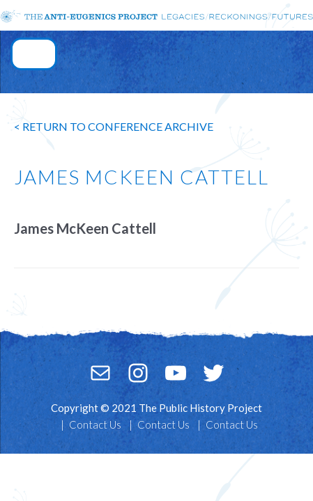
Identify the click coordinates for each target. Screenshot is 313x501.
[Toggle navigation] (33, 54)
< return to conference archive (113, 126)
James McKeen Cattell (85, 228)
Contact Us (95, 424)
